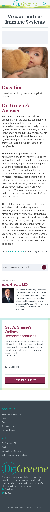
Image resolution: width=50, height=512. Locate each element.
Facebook (8, 489)
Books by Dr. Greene (11, 451)
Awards (5, 422)
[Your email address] (25, 372)
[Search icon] (45, 4)
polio (4, 193)
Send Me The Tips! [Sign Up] (25, 380)
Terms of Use (8, 426)
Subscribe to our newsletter (15, 455)
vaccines (6, 183)
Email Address (12, 367)
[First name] (25, 360)
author (35, 295)
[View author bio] (25, 284)
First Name (10, 356)
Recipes (5, 447)
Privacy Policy (8, 430)
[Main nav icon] (4, 4)
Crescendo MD (24, 292)
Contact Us (7, 418)
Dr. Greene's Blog (10, 443)
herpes (8, 220)
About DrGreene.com (12, 414)
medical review (15, 251)
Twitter (7, 492)
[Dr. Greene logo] (25, 3)
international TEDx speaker (32, 298)
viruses (37, 116)
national (42, 295)
